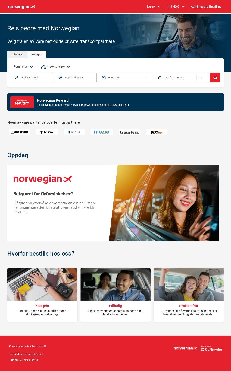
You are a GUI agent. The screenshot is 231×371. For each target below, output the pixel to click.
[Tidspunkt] (145, 77)
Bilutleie (17, 54)
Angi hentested (29, 77)
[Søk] (215, 77)
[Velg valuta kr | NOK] (176, 7)
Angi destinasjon (74, 77)
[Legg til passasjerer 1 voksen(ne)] (56, 66)
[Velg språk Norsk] (153, 7)
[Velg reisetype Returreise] (24, 66)
